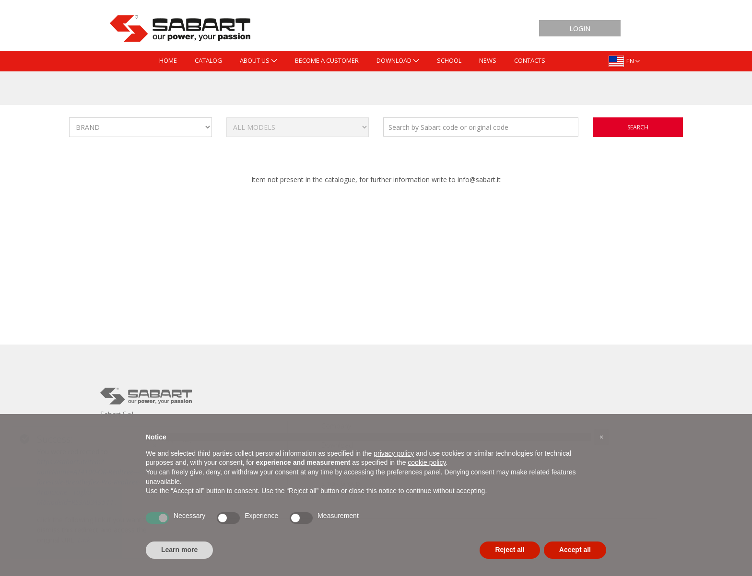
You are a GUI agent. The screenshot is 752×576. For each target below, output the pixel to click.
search (637, 127)
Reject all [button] (509, 549)
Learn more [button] (179, 549)
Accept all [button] (575, 549)
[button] (601, 437)
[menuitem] (168, 61)
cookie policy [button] (427, 462)
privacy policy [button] (394, 453)
